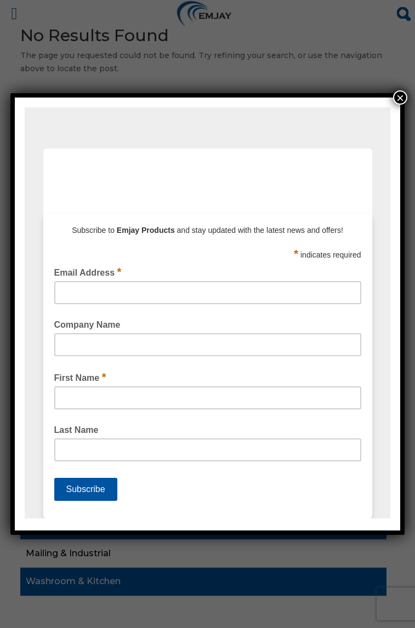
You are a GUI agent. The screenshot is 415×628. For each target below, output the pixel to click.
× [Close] (400, 97)
